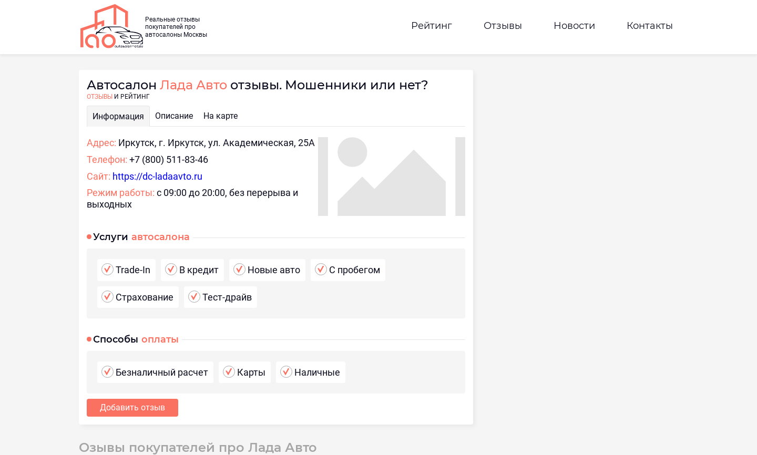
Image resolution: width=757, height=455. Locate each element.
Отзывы (503, 26)
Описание (174, 116)
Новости (574, 26)
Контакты (650, 26)
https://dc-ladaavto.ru (157, 176)
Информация (118, 116)
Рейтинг (431, 26)
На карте (220, 116)
